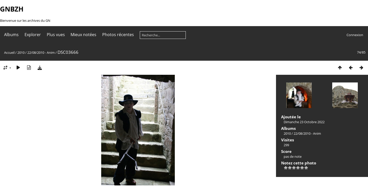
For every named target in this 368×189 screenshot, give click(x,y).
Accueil (9, 52)
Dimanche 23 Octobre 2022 (304, 122)
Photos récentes (118, 34)
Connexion (355, 35)
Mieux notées (83, 34)
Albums (11, 34)
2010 (21, 52)
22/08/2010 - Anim (41, 52)
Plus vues (56, 34)
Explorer (33, 34)
